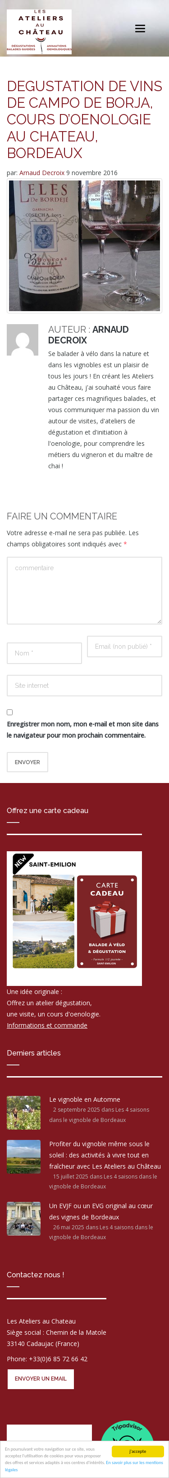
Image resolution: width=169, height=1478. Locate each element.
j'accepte (137, 1451)
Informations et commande (47, 1025)
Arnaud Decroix (42, 172)
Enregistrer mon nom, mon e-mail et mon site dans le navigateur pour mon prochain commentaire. (83, 729)
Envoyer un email (41, 1379)
